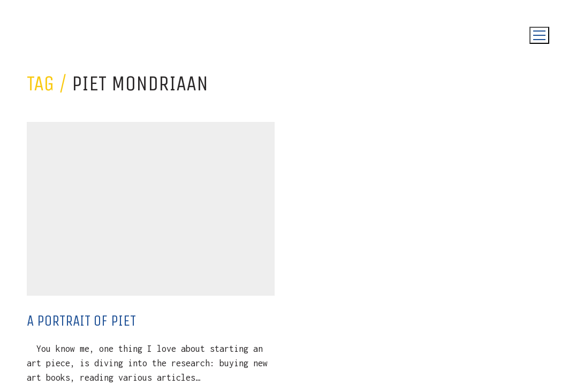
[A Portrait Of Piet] (151, 209)
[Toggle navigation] (539, 35)
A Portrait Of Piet (81, 320)
